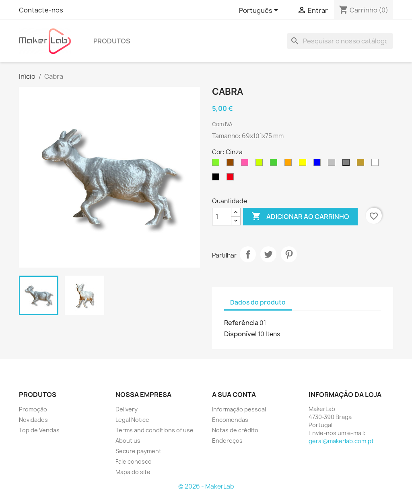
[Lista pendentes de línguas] (260, 11)
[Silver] (333, 164)
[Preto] (217, 178)
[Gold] (362, 164)
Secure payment (138, 451)
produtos (111, 41)
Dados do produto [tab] (258, 302)
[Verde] (275, 164)
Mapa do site (132, 472)
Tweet (268, 254)
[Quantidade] (221, 216)
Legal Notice (132, 419)
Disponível (240, 334)
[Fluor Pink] (246, 164)
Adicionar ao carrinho (300, 216)
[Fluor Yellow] (260, 164)
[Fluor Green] (217, 164)
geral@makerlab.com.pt (341, 441)
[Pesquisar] (340, 41)
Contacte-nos (41, 10)
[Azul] (318, 164)
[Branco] (376, 164)
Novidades (33, 419)
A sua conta (234, 394)
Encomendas (230, 419)
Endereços (227, 440)
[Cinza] (347, 164)
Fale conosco (133, 461)
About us (127, 440)
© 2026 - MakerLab (206, 486)
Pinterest (289, 254)
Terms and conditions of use (154, 430)
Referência (241, 323)
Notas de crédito (235, 430)
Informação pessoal (239, 409)
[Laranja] (289, 164)
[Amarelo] (304, 164)
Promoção (33, 409)
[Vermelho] (232, 178)
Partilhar (248, 254)
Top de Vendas (39, 430)
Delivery (126, 409)
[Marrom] (232, 164)
